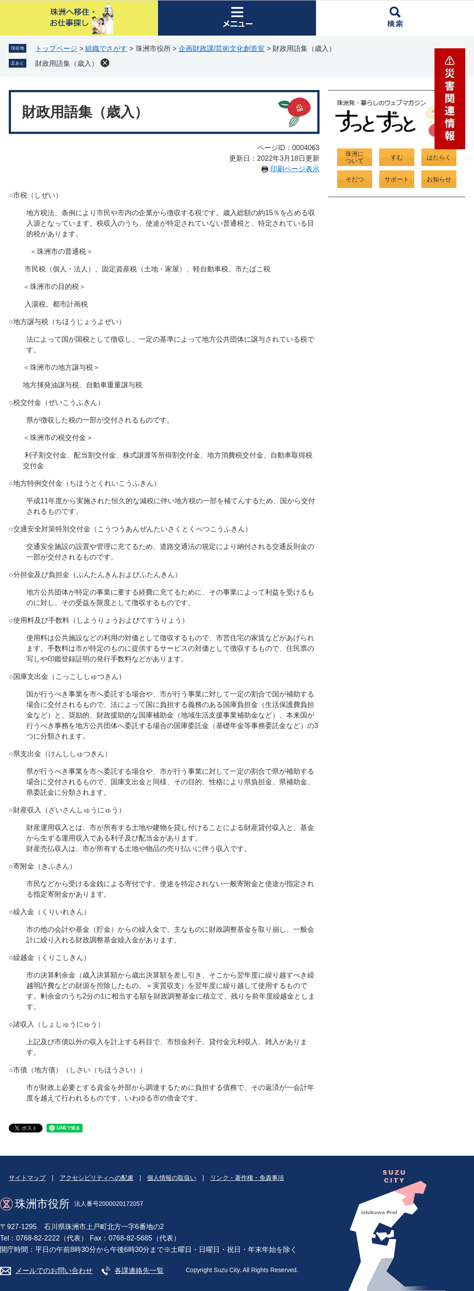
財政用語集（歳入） (66, 63)
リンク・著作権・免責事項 (247, 1177)
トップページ (56, 48)
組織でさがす (106, 48)
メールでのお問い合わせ (54, 1270)
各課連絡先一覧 (139, 1270)
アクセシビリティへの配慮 (96, 1177)
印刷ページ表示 (295, 169)
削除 (105, 62)
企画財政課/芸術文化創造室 (222, 48)
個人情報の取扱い (171, 1177)
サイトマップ (27, 1177)
